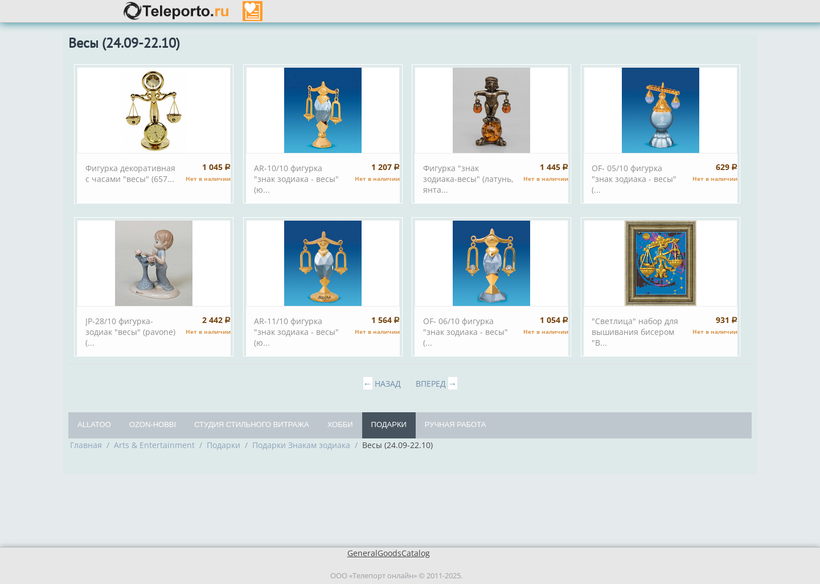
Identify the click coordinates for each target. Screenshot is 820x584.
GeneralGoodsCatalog (388, 553)
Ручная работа (455, 424)
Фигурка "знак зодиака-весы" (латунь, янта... (468, 179)
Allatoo (94, 424)
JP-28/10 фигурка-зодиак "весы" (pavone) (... (130, 332)
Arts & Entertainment (154, 445)
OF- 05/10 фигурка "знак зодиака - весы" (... (634, 179)
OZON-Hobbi (152, 424)
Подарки (389, 424)
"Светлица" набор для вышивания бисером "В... (635, 332)
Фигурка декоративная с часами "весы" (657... (130, 173)
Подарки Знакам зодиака (301, 445)
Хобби (340, 424)
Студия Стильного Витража (251, 424)
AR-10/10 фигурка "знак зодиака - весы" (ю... (296, 179)
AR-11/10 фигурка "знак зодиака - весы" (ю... (296, 332)
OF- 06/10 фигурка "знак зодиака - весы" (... (465, 332)
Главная (86, 445)
